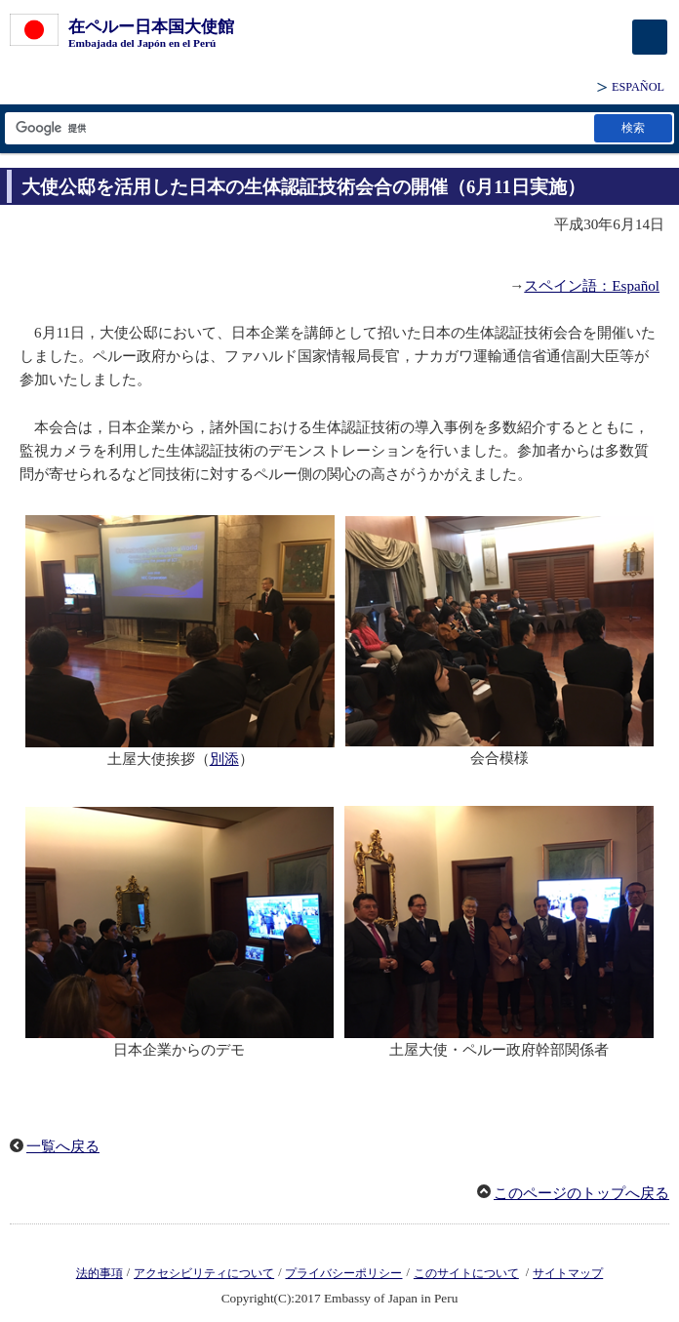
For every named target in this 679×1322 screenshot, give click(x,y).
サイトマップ (568, 1273)
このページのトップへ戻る (581, 1193)
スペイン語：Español (591, 286)
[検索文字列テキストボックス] (298, 128)
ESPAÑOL (638, 87)
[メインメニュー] (649, 37)
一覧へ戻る (63, 1146)
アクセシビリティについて (204, 1273)
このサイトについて (466, 1273)
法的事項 (99, 1273)
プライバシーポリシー (343, 1273)
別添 (224, 759)
